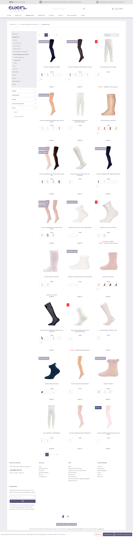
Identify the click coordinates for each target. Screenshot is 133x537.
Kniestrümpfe (16, 45)
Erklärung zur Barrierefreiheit (77, 470)
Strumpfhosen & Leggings (20, 51)
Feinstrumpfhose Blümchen (80, 383)
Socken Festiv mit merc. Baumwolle (80, 227)
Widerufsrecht (72, 480)
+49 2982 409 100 (16, 470)
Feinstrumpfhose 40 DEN (52, 67)
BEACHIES (15, 72)
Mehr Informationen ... (60, 534)
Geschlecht (24, 95)
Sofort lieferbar (19, 116)
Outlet (99, 472)
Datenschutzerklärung (75, 468)
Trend (14, 84)
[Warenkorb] (119, 8)
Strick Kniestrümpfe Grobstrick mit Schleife (51, 331)
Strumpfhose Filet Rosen (108, 67)
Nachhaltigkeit (102, 470)
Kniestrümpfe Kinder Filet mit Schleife (80, 174)
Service (41, 474)
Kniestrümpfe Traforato (108, 120)
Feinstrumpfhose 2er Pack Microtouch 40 (51, 174)
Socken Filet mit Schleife (108, 227)
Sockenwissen (72, 476)
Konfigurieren (108, 534)
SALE (14, 66)
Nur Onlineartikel (24, 103)
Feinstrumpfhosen (19, 57)
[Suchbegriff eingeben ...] (67, 8)
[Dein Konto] (113, 8)
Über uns (100, 476)
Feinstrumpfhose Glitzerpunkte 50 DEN (108, 433)
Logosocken (101, 468)
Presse (99, 474)
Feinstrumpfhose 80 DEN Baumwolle (108, 174)
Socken (15, 40)
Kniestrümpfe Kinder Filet (108, 330)
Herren (14, 78)
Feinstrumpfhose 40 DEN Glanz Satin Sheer (52, 121)
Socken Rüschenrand (52, 383)
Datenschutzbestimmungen (25, 505)
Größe (24, 91)
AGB (69, 466)
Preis (24, 108)
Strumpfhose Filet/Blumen (51, 433)
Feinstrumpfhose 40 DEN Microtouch (80, 67)
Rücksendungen (44, 472)
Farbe (24, 99)
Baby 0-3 (15, 34)
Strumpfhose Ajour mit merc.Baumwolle (80, 121)
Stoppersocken (17, 48)
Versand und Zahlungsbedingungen (79, 478)
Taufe (15, 63)
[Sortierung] (111, 35)
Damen (14, 75)
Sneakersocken (17, 43)
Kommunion (17, 60)
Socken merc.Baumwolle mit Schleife (80, 276)
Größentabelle (72, 472)
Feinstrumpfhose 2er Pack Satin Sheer (51, 228)
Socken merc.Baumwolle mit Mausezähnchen (80, 331)
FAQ (40, 466)
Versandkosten (62, 529)
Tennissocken (16, 81)
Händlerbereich (43, 468)
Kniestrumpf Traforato (52, 276)
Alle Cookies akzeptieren (123, 534)
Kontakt (41, 470)
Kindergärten (43, 476)
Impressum (71, 474)
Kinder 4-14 (15, 37)
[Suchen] (84, 8)
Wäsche (15, 68)
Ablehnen (98, 534)
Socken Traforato (108, 276)
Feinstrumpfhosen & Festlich (21, 54)
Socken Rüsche (108, 383)
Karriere (99, 466)
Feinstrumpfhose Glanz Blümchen (80, 433)
